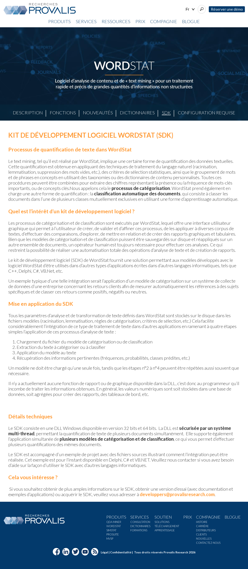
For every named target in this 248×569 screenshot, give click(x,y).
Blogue (191, 21)
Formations (138, 530)
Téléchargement (167, 526)
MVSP (109, 538)
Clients (201, 534)
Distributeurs (206, 530)
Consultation (140, 522)
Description (28, 112)
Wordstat (113, 526)
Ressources (116, 21)
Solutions (162, 522)
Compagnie (163, 21)
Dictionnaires (137, 112)
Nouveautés (98, 112)
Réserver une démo (227, 9)
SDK (166, 112)
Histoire (202, 522)
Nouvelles (203, 538)
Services (86, 21)
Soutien (163, 516)
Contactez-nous (208, 542)
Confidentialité (120, 552)
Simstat (111, 530)
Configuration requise (206, 112)
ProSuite (112, 534)
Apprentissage (165, 530)
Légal (104, 552)
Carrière (202, 526)
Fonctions (63, 112)
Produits (59, 21)
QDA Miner (113, 522)
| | (190, 9)
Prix (140, 21)
